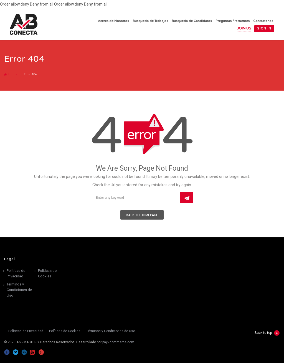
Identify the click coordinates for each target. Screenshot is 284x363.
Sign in (264, 28)
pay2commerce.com (118, 342)
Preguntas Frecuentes (232, 21)
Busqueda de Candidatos (192, 21)
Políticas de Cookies (47, 273)
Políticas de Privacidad (16, 273)
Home (10, 74)
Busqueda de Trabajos (150, 21)
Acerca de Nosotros (113, 21)
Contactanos (263, 21)
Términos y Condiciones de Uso (19, 289)
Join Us (244, 28)
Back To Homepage (142, 215)
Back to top (267, 333)
